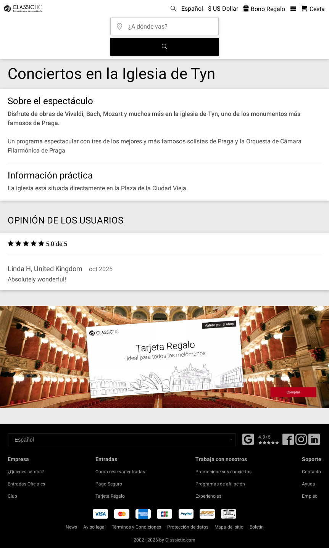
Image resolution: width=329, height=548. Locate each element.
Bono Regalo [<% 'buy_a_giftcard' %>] (264, 9)
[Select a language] (122, 439)
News (71, 527)
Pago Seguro (108, 484)
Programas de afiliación (220, 484)
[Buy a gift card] (164, 357)
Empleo (310, 496)
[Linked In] (314, 442)
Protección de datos (187, 527)
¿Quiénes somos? (26, 471)
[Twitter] (301, 442)
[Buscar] (164, 47)
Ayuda (308, 484)
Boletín (257, 527)
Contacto (311, 471)
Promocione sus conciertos (223, 471)
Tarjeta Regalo (110, 496)
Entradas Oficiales (26, 484)
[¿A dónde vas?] (166, 24)
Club (12, 496)
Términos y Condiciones (136, 527)
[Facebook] (248, 438)
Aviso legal (94, 527)
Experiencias (208, 496)
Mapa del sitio (229, 527)
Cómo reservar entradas (120, 471)
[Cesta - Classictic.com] (313, 9)
